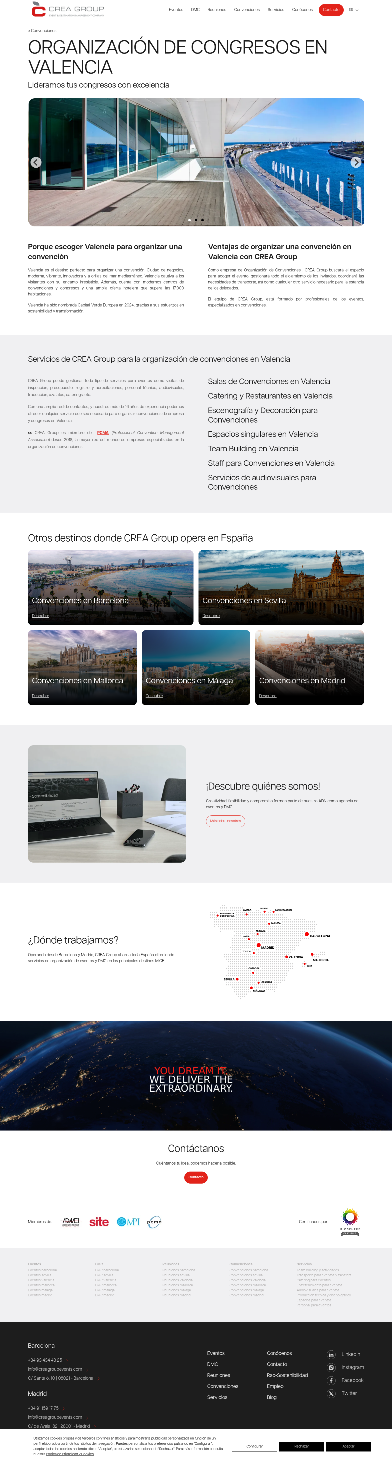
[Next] (356, 162)
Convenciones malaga (247, 1290)
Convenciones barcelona (249, 1270)
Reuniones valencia (177, 1280)
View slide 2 (196, 220)
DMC (195, 10)
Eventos (176, 10)
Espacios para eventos (314, 1300)
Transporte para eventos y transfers (324, 1275)
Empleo (275, 1386)
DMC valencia (105, 1280)
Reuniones (217, 10)
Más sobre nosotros (225, 821)
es (351, 10)
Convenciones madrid (247, 1295)
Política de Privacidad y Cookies (70, 1454)
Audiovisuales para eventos (318, 1290)
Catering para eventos (314, 1280)
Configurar (254, 1446)
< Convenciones (42, 31)
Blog (272, 1397)
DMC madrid (104, 1295)
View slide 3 (202, 220)
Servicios (276, 10)
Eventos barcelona (42, 1270)
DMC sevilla (104, 1275)
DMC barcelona (107, 1270)
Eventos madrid (40, 1295)
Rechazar (301, 1446)
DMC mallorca (105, 1285)
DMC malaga (104, 1290)
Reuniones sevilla (176, 1275)
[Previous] (36, 162)
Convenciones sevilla (246, 1275)
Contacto (331, 10)
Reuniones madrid (176, 1295)
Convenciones (247, 10)
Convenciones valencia (248, 1280)
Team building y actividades (318, 1270)
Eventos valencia (41, 1280)
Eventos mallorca (41, 1285)
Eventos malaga (40, 1290)
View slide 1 (189, 220)
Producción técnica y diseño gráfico (324, 1295)
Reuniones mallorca (177, 1285)
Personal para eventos (314, 1305)
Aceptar (348, 1446)
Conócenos (302, 10)
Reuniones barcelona (178, 1270)
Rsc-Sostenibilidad (287, 1375)
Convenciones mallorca (248, 1285)
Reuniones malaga (176, 1290)
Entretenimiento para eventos (319, 1285)
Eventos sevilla (39, 1275)
